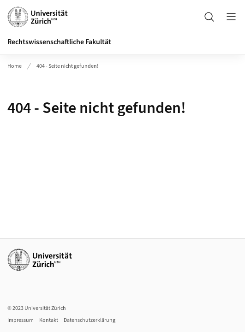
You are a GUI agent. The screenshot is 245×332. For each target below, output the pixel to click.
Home (14, 66)
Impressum (20, 320)
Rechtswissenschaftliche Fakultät (59, 42)
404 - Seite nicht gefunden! (67, 66)
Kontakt (48, 320)
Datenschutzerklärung (89, 320)
